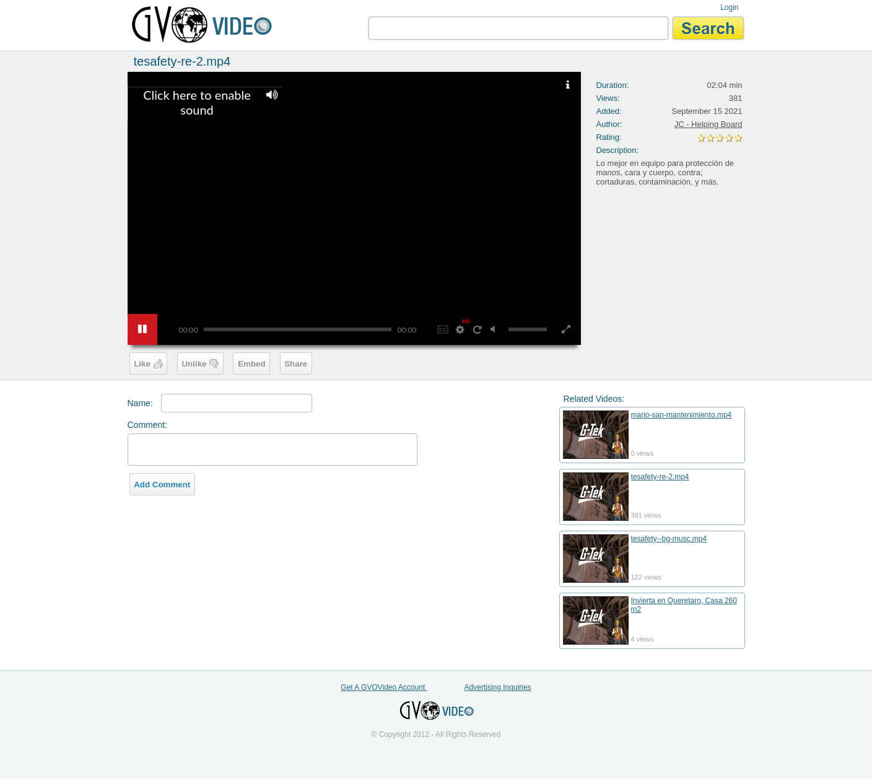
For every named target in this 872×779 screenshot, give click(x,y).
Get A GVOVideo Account (384, 687)
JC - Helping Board (708, 124)
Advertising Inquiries (497, 687)
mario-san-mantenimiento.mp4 (681, 415)
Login (729, 7)
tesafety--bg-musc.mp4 (669, 538)
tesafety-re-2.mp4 (660, 476)
